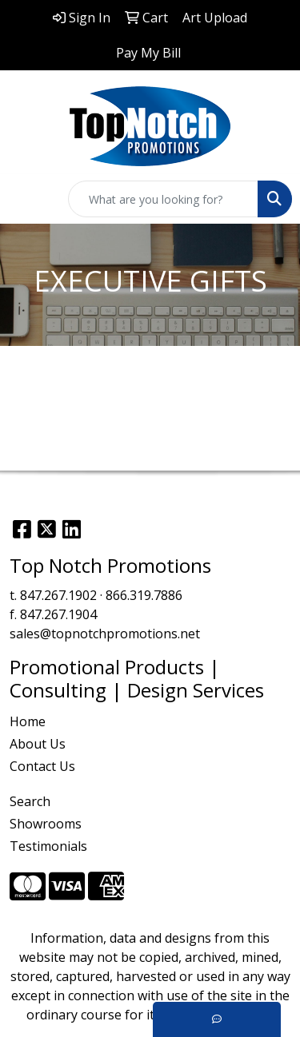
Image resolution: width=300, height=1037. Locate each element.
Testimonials (48, 846)
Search (30, 801)
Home (28, 721)
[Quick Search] (163, 199)
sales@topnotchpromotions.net (105, 633)
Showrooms (46, 823)
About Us (38, 744)
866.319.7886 (144, 595)
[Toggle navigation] (25, 199)
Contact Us (42, 766)
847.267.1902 (58, 595)
